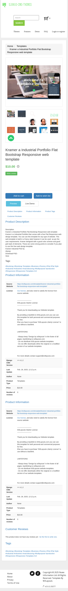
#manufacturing (29, 269)
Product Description (14, 211)
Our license (21, 291)
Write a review (11, 173)
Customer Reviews (14, 216)
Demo (37, 31)
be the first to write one (48, 537)
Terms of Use (13, 583)
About (9, 576)
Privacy (10, 579)
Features (27, 31)
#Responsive (10, 271)
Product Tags (50, 211)
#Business (35, 266)
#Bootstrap (9, 266)
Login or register (58, 31)
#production (50, 269)
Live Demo (29, 204)
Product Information (33, 211)
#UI (35, 271)
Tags (8, 543)
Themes (17, 31)
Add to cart (18, 196)
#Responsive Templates (25, 271)
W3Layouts (48, 581)
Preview (13, 204)
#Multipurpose (40, 269)
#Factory (42, 266)
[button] (10, 82)
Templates (22, 46)
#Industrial (9, 269)
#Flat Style (55, 266)
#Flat (48, 266)
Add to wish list (43, 196)
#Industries (18, 269)
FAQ (46, 31)
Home (10, 46)
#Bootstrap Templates (22, 266)
